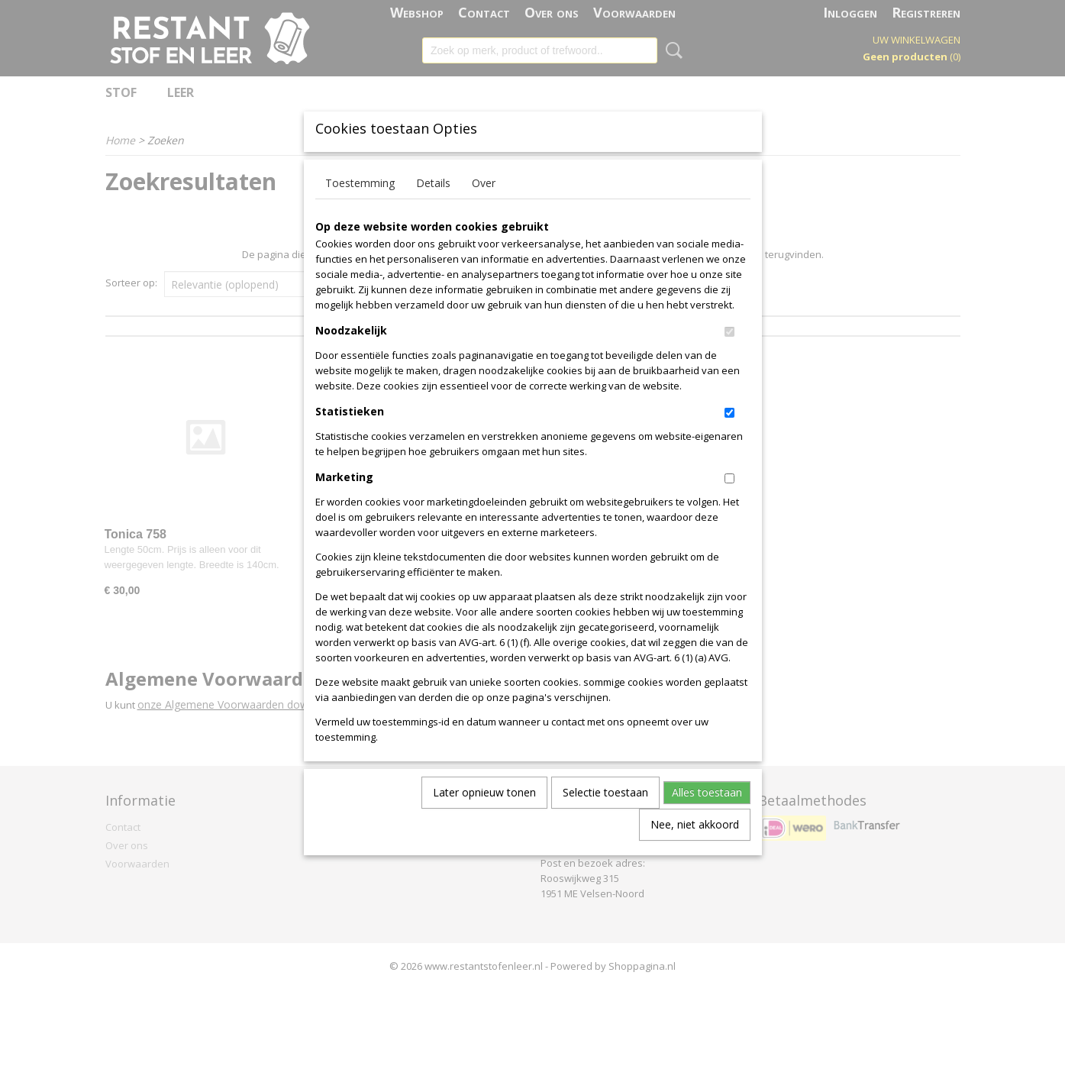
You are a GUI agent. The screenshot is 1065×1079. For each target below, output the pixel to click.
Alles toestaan (707, 817)
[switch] (729, 357)
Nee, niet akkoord (694, 849)
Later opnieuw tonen (484, 817)
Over (483, 208)
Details (433, 208)
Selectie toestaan (605, 817)
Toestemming (360, 208)
